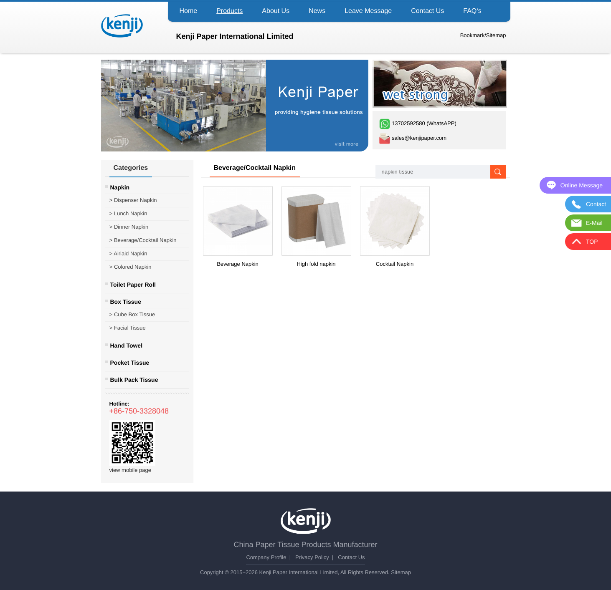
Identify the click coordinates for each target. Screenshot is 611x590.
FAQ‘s (472, 11)
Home (189, 11)
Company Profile (266, 557)
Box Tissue (125, 301)
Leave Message (368, 11)
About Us (275, 11)
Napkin (120, 187)
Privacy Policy (312, 557)
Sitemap (496, 35)
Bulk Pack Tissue (134, 379)
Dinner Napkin (129, 227)
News (317, 11)
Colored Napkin (130, 267)
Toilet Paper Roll (133, 284)
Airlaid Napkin (128, 253)
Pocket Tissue (130, 362)
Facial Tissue (127, 328)
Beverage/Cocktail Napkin (143, 240)
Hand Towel (126, 345)
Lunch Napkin (128, 213)
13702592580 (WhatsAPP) (417, 123)
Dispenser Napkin (133, 200)
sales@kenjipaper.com (413, 138)
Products (229, 11)
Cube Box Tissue (132, 314)
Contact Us (427, 11)
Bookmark (472, 35)
